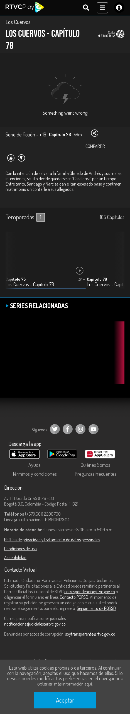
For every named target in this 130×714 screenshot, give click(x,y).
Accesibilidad (15, 557)
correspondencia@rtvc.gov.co (89, 591)
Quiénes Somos (95, 465)
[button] (117, 264)
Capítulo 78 (16, 279)
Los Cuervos (18, 21)
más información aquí (73, 684)
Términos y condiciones (34, 474)
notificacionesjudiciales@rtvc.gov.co (35, 624)
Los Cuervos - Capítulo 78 (30, 284)
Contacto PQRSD (74, 597)
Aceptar (65, 700)
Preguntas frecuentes (95, 474)
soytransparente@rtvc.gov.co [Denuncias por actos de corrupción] (90, 634)
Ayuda (34, 465)
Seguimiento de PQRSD (96, 608)
